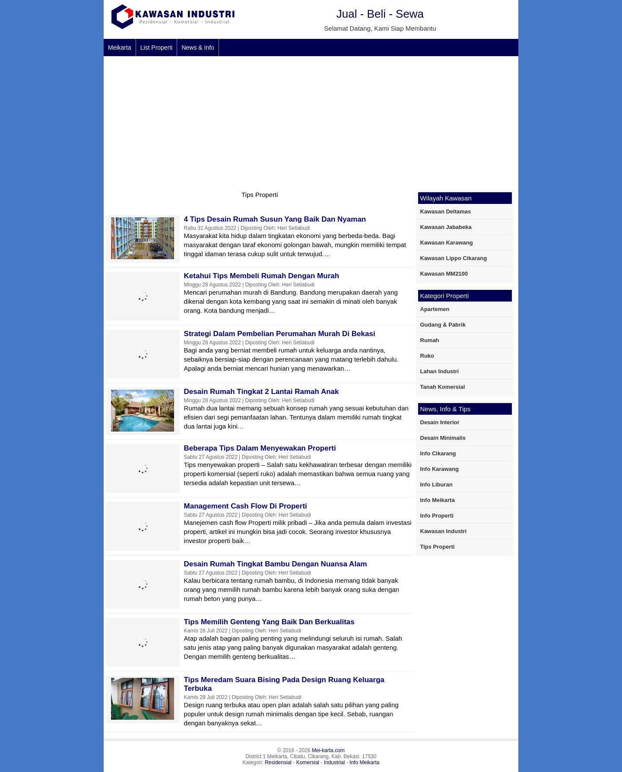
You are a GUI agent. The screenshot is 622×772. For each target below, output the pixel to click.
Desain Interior (440, 422)
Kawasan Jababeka (446, 227)
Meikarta (119, 47)
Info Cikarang (438, 453)
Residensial (278, 762)
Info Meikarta (437, 500)
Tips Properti (437, 546)
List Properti (156, 47)
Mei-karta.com (328, 750)
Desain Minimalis (443, 438)
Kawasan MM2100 (444, 273)
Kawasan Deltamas (445, 211)
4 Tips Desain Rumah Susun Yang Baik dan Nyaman (275, 219)
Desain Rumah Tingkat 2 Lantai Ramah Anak (261, 392)
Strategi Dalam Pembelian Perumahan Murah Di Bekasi (279, 334)
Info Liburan (436, 484)
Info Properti (437, 515)
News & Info (197, 47)
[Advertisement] (311, 120)
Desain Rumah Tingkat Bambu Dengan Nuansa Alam (275, 564)
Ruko (427, 356)
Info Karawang (439, 469)
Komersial (307, 762)
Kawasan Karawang (446, 242)
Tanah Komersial (442, 387)
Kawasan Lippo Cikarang (453, 258)
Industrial (334, 762)
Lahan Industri (439, 371)
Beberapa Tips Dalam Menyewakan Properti (260, 448)
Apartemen (435, 309)
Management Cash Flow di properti (245, 506)
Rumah (429, 340)
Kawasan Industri (443, 531)
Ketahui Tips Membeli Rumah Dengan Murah (262, 276)
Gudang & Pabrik (443, 324)
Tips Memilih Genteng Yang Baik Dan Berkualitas (269, 622)
